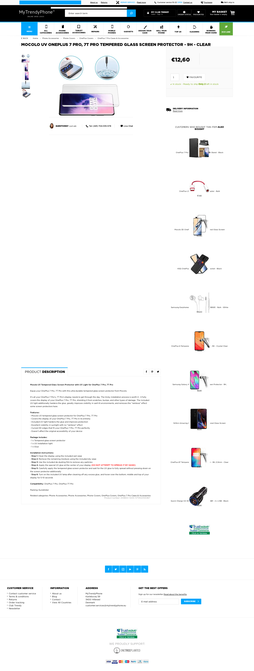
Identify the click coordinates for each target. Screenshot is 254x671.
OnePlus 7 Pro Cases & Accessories (134, 495)
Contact (56, 599)
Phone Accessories (58, 495)
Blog (54, 596)
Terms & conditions (19, 596)
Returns (104, 2)
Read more (141, 2)
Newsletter (14, 608)
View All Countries (61, 602)
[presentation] (100, 13)
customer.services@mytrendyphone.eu (106, 605)
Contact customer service (22, 593)
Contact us (187, 2)
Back (25, 38)
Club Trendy (15, 605)
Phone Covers (93, 495)
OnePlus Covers (108, 495)
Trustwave (206, 2)
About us (94, 2)
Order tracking (16, 602)
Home (35, 38)
